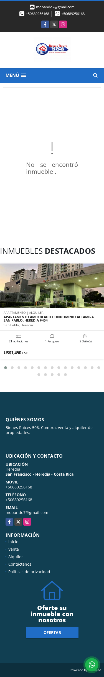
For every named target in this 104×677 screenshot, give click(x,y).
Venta (13, 549)
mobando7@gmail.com (27, 512)
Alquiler (15, 556)
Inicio (13, 541)
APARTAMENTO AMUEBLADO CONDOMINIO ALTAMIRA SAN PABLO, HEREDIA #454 (49, 318)
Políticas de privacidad (29, 571)
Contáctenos (19, 564)
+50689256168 (37, 13)
